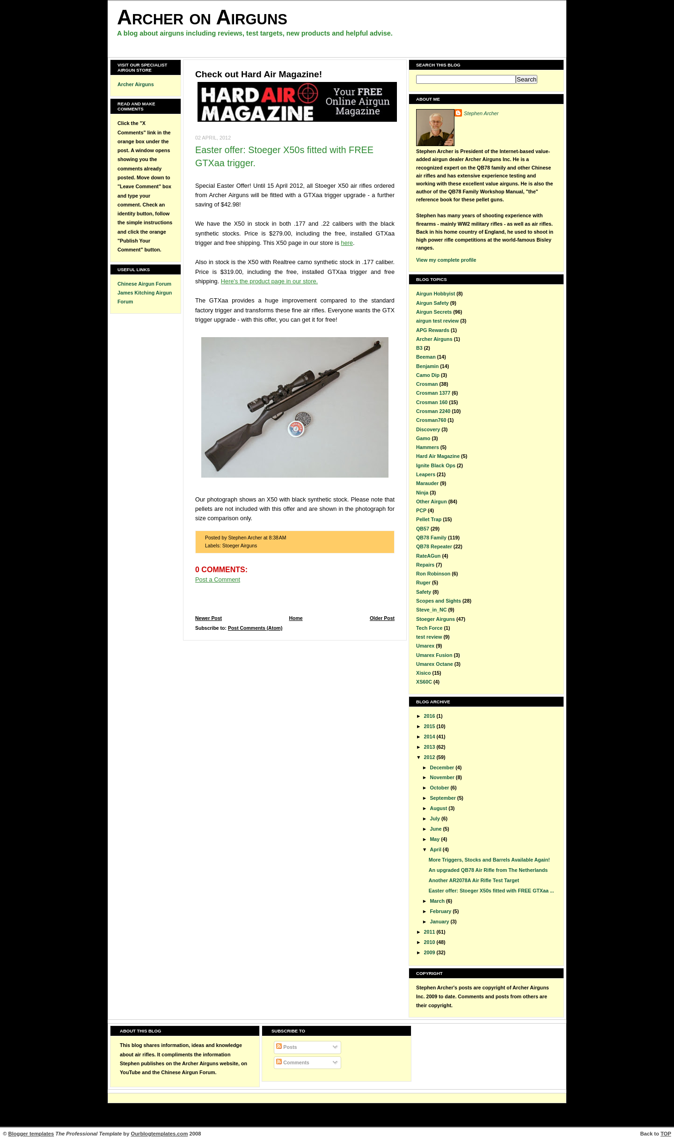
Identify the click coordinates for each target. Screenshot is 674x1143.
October (440, 787)
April (436, 849)
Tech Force (429, 628)
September (443, 798)
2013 (430, 747)
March (438, 901)
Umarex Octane (434, 664)
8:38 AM (277, 537)
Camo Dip (428, 375)
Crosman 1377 (433, 393)
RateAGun (428, 556)
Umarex (425, 646)
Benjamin (427, 366)
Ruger (423, 582)
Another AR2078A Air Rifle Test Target (474, 880)
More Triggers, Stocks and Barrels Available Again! (489, 860)
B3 (419, 348)
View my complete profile (446, 260)
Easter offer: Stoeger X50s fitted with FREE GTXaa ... (491, 890)
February (441, 911)
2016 (430, 716)
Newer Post (208, 618)
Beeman (426, 357)
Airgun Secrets (434, 312)
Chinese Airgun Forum (144, 284)
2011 (430, 932)
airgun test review (437, 321)
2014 (430, 736)
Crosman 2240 (433, 411)
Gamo (423, 438)
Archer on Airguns (202, 17)
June (436, 829)
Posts (286, 1047)
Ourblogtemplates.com (159, 1133)
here (347, 242)
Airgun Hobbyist (435, 293)
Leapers (425, 474)
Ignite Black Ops (435, 465)
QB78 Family (431, 537)
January (440, 921)
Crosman (427, 384)
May (435, 839)
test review (429, 637)
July (435, 818)
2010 (430, 942)
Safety (423, 592)
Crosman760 (431, 420)
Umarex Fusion (434, 655)
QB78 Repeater (434, 546)
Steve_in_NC (431, 609)
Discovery (428, 429)
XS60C (424, 682)
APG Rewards (432, 330)
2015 (430, 726)
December (442, 767)
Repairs (425, 565)
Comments (292, 1062)
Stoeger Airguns (239, 545)
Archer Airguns (135, 84)
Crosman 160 (431, 402)
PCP (421, 510)
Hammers (427, 447)
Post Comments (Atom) (255, 628)
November (442, 777)
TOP (665, 1133)
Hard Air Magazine (438, 456)
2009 (430, 952)
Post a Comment (217, 579)
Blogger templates (31, 1133)
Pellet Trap (428, 519)
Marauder (427, 483)
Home (295, 618)
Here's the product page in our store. (269, 281)
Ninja (422, 492)
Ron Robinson (433, 573)
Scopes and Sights (438, 601)
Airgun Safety (432, 303)
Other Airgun (431, 501)
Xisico (423, 673)
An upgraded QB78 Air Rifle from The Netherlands (488, 870)
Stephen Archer (481, 113)
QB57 (422, 528)
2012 (430, 757)
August (439, 808)
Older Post (382, 618)
